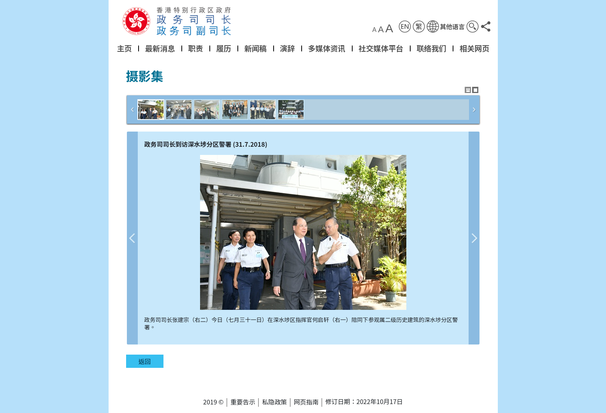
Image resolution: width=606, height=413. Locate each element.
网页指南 (306, 401)
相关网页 (474, 48)
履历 (223, 48)
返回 (144, 361)
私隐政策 (274, 401)
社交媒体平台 (380, 48)
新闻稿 (255, 48)
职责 (195, 48)
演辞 (287, 48)
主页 (124, 48)
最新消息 (160, 48)
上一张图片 (132, 238)
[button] (445, 26)
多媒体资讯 (326, 48)
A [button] (374, 30)
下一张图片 (474, 238)
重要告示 (242, 401)
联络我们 (431, 48)
